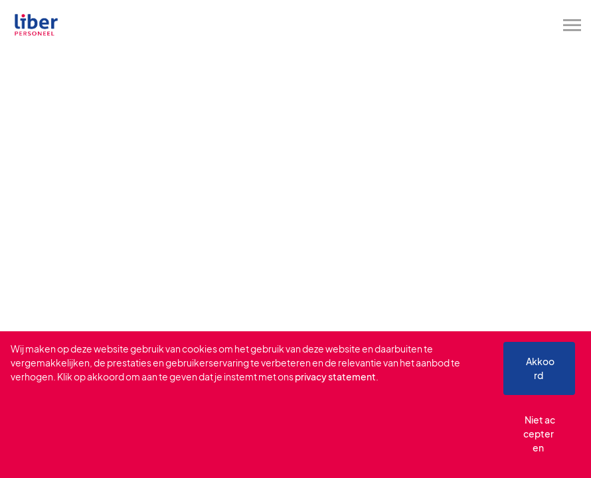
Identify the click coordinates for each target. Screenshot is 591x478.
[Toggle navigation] (573, 25)
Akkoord (540, 368)
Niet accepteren (539, 433)
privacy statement (335, 376)
